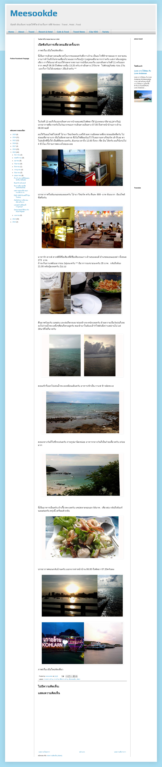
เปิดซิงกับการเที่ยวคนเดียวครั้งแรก (21, 201)
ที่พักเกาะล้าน (64, 679)
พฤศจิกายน (18, 158)
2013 (14, 222)
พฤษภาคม (18, 175)
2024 (14, 137)
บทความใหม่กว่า (44, 752)
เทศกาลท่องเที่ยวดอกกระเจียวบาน (21, 191)
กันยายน (17, 164)
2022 (14, 140)
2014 (14, 219)
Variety (105, 32)
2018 (14, 143)
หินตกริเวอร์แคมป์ (20, 183)
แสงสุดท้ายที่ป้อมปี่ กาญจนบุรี (20, 206)
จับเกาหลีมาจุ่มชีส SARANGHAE (20, 187)
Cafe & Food (63, 32)
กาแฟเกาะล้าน (48, 679)
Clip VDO (93, 32)
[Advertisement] (20, 46)
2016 (14, 149)
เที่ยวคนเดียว (72, 679)
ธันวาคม (17, 155)
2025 (14, 134)
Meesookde (33, 13)
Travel (31, 32)
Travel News (79, 32)
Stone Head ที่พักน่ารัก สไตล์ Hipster (21, 210)
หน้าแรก (82, 752)
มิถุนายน (17, 172)
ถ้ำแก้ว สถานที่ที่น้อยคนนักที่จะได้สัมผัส (21, 179)
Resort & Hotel (46, 32)
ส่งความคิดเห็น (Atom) (54, 755)
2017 (14, 146)
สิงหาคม (17, 167)
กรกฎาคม (17, 170)
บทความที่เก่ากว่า (120, 752)
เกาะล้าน (56, 679)
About (21, 32)
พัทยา (78, 679)
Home (11, 32)
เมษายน (17, 215)
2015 (14, 152)
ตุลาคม (16, 161)
